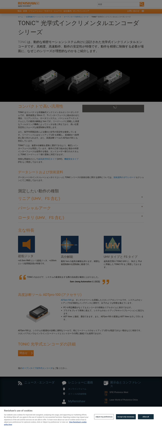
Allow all (146, 420)
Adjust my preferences (104, 420)
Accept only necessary (125, 420)
